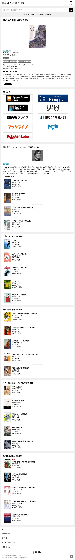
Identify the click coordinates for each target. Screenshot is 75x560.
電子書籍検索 (6, 533)
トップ (4, 529)
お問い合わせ (6, 547)
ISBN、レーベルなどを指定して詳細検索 (38, 14)
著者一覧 (4, 538)
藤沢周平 (6, 51)
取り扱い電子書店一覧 (9, 542)
